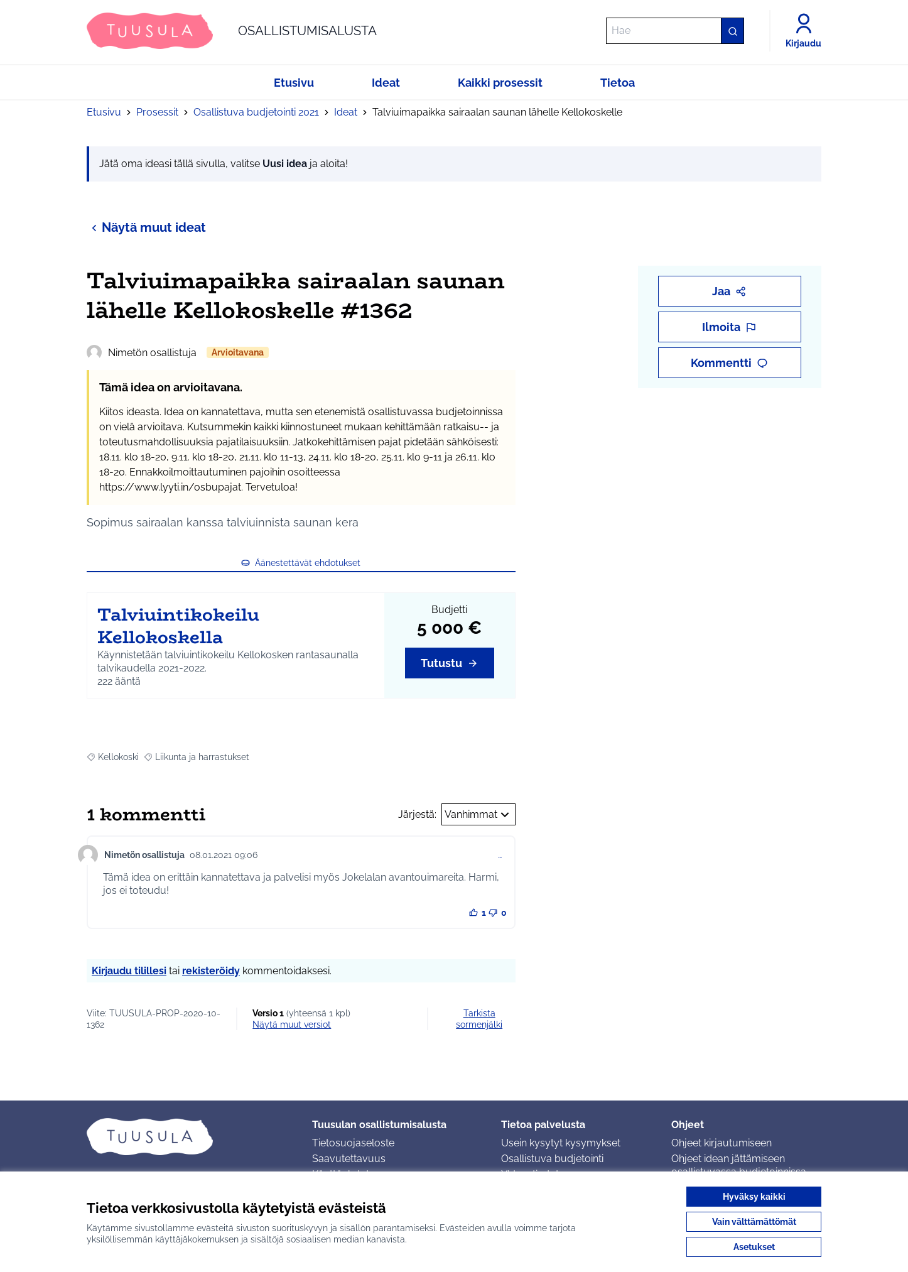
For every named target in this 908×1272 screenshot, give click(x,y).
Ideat (345, 112)
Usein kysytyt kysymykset (560, 1143)
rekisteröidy (211, 971)
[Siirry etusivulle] (232, 31)
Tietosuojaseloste (353, 1143)
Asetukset (754, 1247)
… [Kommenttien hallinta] (500, 855)
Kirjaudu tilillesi (129, 971)
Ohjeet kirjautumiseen (721, 1143)
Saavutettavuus (349, 1159)
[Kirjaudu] (803, 31)
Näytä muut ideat (146, 227)
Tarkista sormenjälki (479, 1019)
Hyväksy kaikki (754, 1197)
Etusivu (104, 112)
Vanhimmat (478, 814)
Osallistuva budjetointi (552, 1159)
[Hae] (675, 30)
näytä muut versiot (291, 1024)
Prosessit (157, 112)
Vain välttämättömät (754, 1222)
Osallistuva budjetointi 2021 (256, 112)
